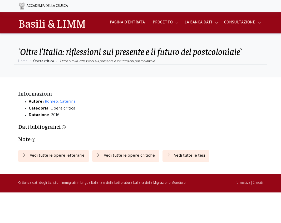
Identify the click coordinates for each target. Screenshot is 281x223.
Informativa (241, 183)
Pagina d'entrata (127, 23)
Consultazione (239, 23)
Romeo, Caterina (60, 102)
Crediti (258, 183)
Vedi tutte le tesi (186, 155)
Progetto (163, 23)
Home (23, 61)
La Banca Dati (198, 23)
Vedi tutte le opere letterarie (54, 155)
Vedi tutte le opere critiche (126, 155)
